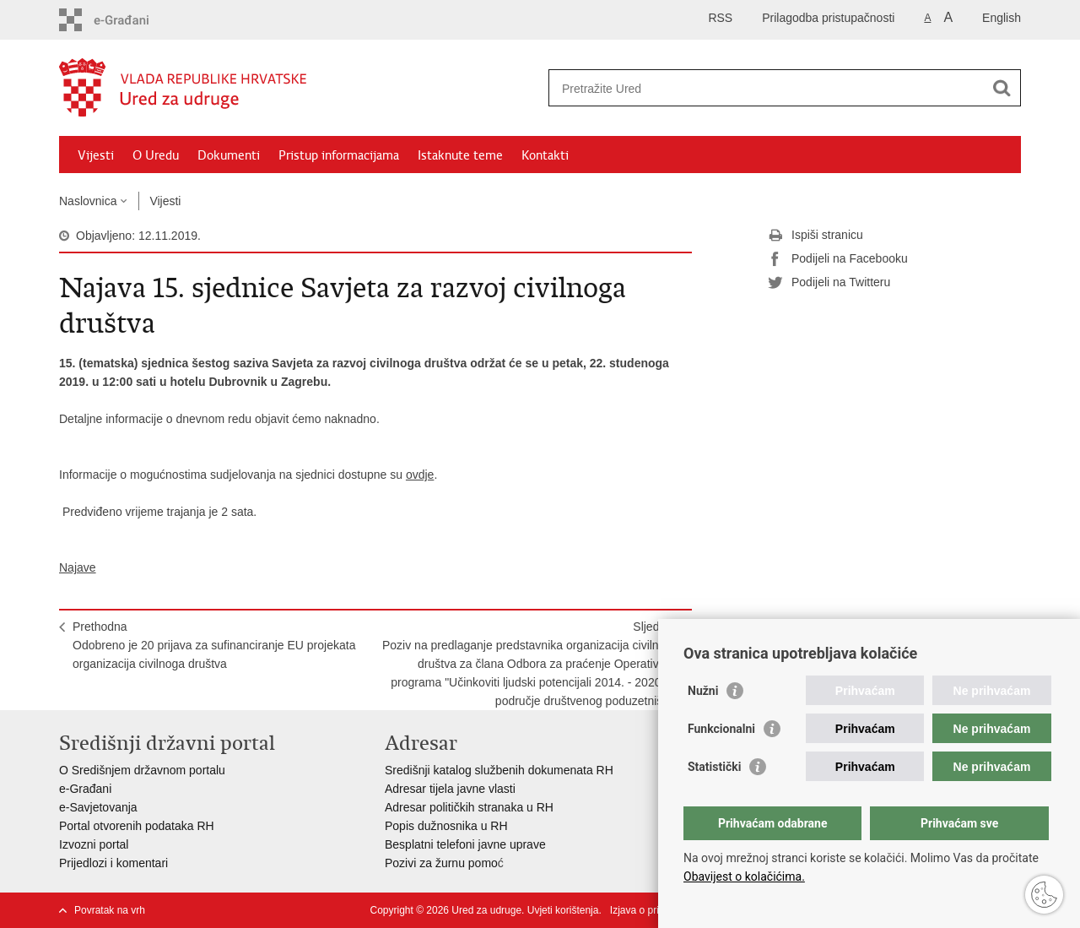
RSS (720, 17)
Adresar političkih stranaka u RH (469, 807)
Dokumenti (228, 155)
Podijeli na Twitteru (829, 282)
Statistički (714, 766)
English (1001, 17)
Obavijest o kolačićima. (744, 876)
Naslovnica (87, 201)
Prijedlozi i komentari (113, 863)
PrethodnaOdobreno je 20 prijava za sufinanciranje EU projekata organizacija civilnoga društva (214, 645)
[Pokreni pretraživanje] (1001, 87)
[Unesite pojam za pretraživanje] (767, 88)
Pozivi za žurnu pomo (441, 863)
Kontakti (545, 155)
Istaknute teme (460, 155)
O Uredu (155, 155)
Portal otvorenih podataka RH (136, 826)
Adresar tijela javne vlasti (450, 788)
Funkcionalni (721, 728)
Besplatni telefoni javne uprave (465, 844)
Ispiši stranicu (815, 235)
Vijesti (96, 155)
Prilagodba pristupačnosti (828, 17)
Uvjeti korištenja (563, 910)
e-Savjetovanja (98, 807)
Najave (77, 567)
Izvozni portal (93, 844)
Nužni (703, 690)
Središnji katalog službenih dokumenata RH (499, 770)
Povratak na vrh (109, 910)
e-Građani (85, 788)
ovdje (420, 474)
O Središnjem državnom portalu (142, 770)
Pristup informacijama (338, 155)
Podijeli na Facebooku (838, 259)
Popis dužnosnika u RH (446, 826)
